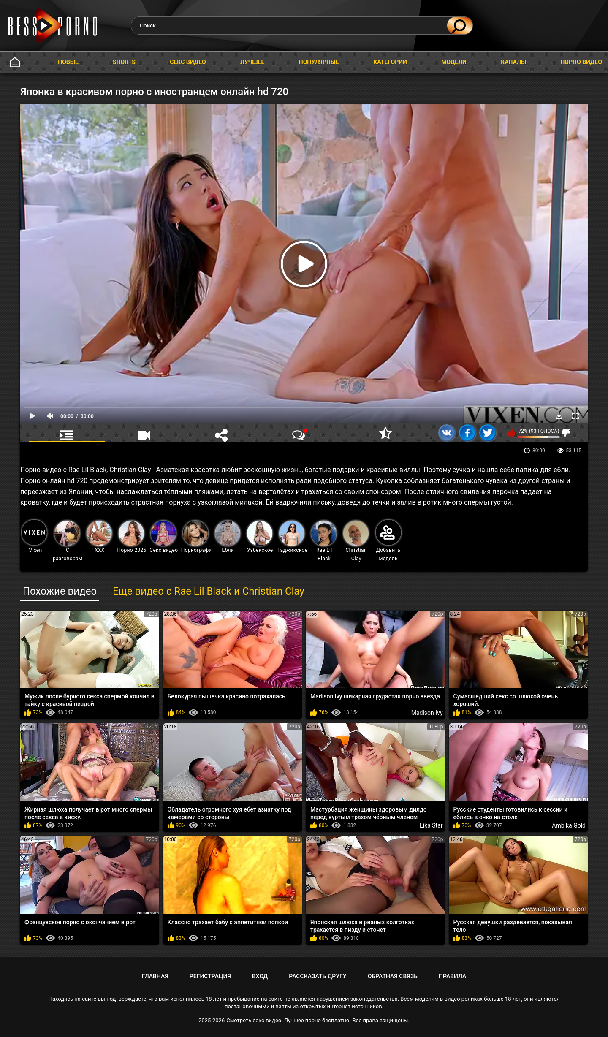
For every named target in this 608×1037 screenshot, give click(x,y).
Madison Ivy (427, 712)
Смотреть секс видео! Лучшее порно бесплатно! (288, 1020)
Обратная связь (393, 976)
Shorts (124, 62)
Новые (68, 62)
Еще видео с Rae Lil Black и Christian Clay (208, 591)
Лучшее (252, 62)
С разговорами (68, 541)
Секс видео (188, 62)
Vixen (34, 536)
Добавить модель (388, 541)
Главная (14, 62)
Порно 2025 (131, 537)
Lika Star (431, 825)
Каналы (513, 62)
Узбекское (260, 537)
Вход (260, 976)
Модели (454, 62)
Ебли (227, 537)
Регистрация (210, 976)
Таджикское (292, 537)
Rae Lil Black (324, 541)
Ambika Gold (569, 825)
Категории (390, 62)
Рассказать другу (317, 976)
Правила (452, 976)
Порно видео (581, 62)
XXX (99, 537)
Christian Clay (356, 541)
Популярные (319, 62)
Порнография (196, 537)
